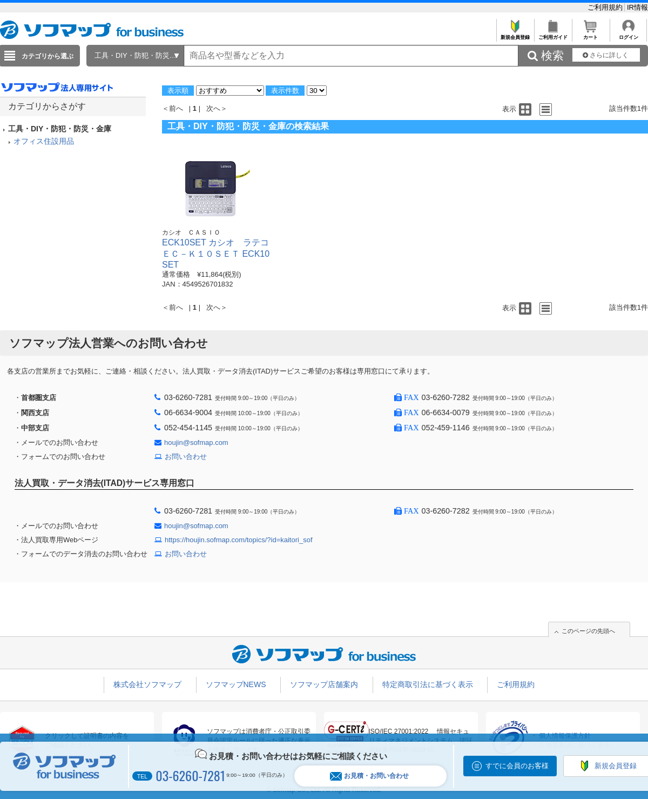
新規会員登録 (514, 34)
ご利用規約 (606, 7)
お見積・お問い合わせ (369, 776)
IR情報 (637, 7)
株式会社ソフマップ (147, 684)
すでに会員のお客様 (517, 766)
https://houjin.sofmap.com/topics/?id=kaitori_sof (239, 540)
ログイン (628, 34)
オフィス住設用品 (44, 141)
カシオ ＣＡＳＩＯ (191, 232)
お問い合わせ (186, 456)
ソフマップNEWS (236, 684)
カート (590, 34)
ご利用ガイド (552, 34)
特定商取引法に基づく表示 (427, 684)
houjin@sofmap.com (196, 442)
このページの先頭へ (588, 631)
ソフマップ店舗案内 (324, 684)
